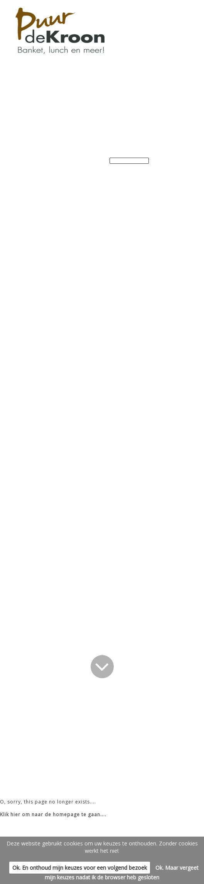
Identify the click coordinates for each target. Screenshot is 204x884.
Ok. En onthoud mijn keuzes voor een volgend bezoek (79, 867)
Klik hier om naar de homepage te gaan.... (53, 814)
